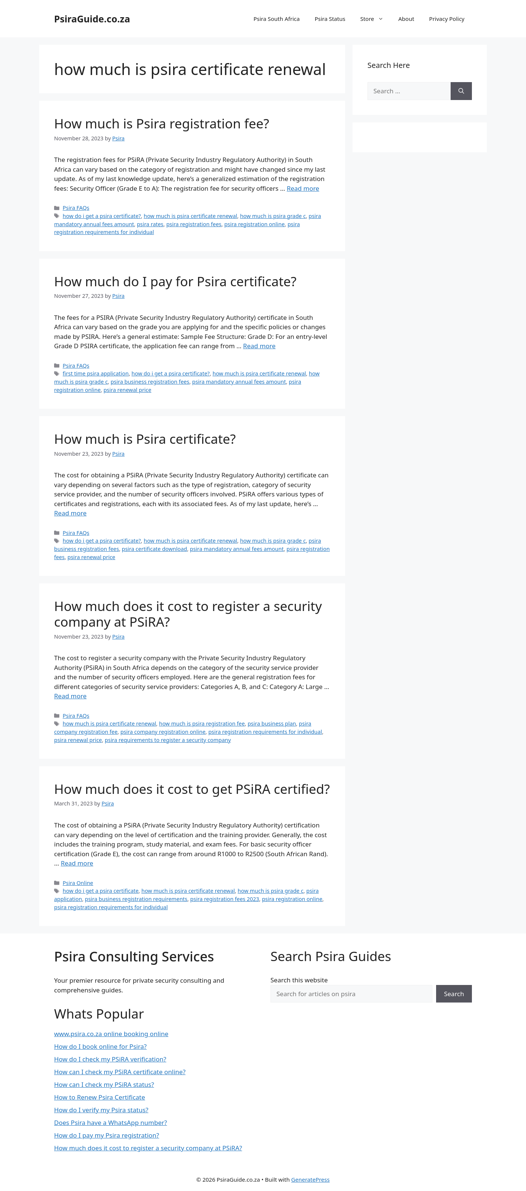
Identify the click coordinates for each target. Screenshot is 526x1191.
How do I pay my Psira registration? (106, 1135)
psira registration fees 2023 (224, 898)
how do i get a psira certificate (100, 890)
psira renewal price (127, 389)
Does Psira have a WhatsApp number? (110, 1122)
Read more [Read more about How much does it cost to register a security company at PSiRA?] (70, 696)
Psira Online (78, 882)
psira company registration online (163, 731)
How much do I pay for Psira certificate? (175, 281)
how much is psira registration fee (202, 723)
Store (375, 18)
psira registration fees (194, 224)
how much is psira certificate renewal (190, 215)
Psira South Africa (276, 18)
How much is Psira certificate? (145, 439)
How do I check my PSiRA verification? (110, 1059)
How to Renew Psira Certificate (99, 1097)
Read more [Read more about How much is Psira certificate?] (70, 513)
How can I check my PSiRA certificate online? (119, 1071)
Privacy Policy (446, 18)
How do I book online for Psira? (100, 1046)
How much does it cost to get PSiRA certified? (192, 789)
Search (454, 993)
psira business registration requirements (136, 898)
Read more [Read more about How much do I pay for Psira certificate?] (259, 346)
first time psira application (96, 373)
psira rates (150, 224)
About (406, 18)
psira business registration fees (149, 381)
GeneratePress (310, 1179)
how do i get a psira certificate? (102, 215)
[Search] (461, 91)
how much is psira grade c (273, 215)
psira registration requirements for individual (265, 731)
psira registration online (254, 224)
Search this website (299, 980)
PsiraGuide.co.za (92, 18)
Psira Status (329, 18)
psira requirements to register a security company (168, 739)
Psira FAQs (76, 207)
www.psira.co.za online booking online (111, 1033)
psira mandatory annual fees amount (239, 381)
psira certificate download (154, 548)
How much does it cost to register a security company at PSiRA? (188, 613)
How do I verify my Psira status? (101, 1110)
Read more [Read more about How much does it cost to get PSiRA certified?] (77, 863)
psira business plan (272, 723)
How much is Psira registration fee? (161, 123)
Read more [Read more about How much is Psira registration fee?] (303, 188)
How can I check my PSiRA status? (104, 1084)
